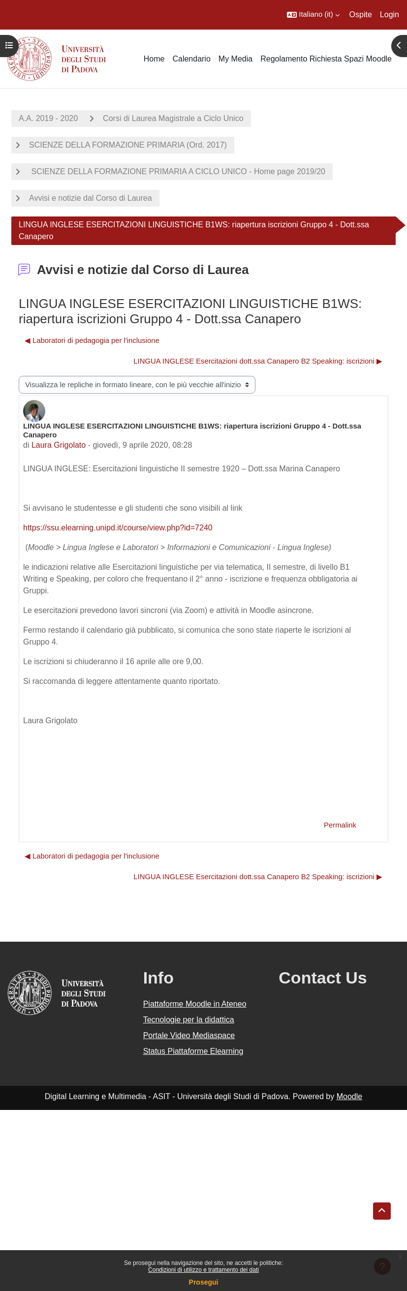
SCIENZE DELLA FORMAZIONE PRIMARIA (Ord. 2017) (128, 145)
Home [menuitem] (154, 59)
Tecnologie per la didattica (188, 1019)
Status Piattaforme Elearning (193, 1051)
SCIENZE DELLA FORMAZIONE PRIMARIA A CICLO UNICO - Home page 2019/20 (177, 171)
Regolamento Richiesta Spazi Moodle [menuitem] (326, 59)
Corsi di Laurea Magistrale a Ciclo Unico (173, 118)
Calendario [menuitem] (191, 59)
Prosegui (204, 1282)
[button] (313, 15)
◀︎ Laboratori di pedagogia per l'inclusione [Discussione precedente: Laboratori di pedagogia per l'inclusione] (92, 340)
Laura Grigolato (58, 445)
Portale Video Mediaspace (189, 1035)
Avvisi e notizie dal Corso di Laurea (90, 198)
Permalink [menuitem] (340, 825)
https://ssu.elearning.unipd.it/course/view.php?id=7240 (118, 527)
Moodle (349, 1096)
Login (389, 14)
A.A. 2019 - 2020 (48, 118)
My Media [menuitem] (235, 59)
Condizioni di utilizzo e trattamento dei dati (203, 1269)
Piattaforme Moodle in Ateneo (195, 1004)
